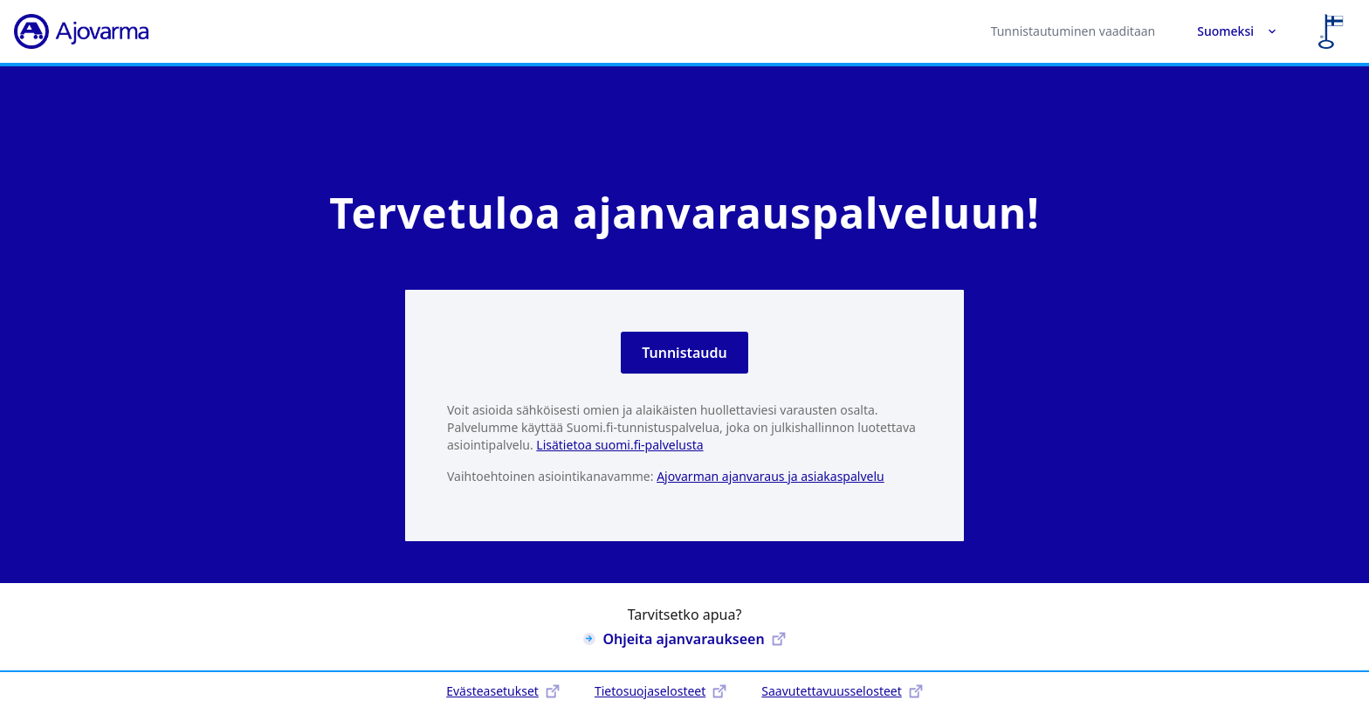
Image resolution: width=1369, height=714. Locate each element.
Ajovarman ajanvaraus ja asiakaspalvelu (770, 476)
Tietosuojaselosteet (660, 691)
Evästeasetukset (503, 691)
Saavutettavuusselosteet (841, 691)
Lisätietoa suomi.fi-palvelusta (619, 444)
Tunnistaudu (684, 352)
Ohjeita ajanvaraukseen (684, 639)
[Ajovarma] (81, 31)
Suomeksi (1236, 31)
